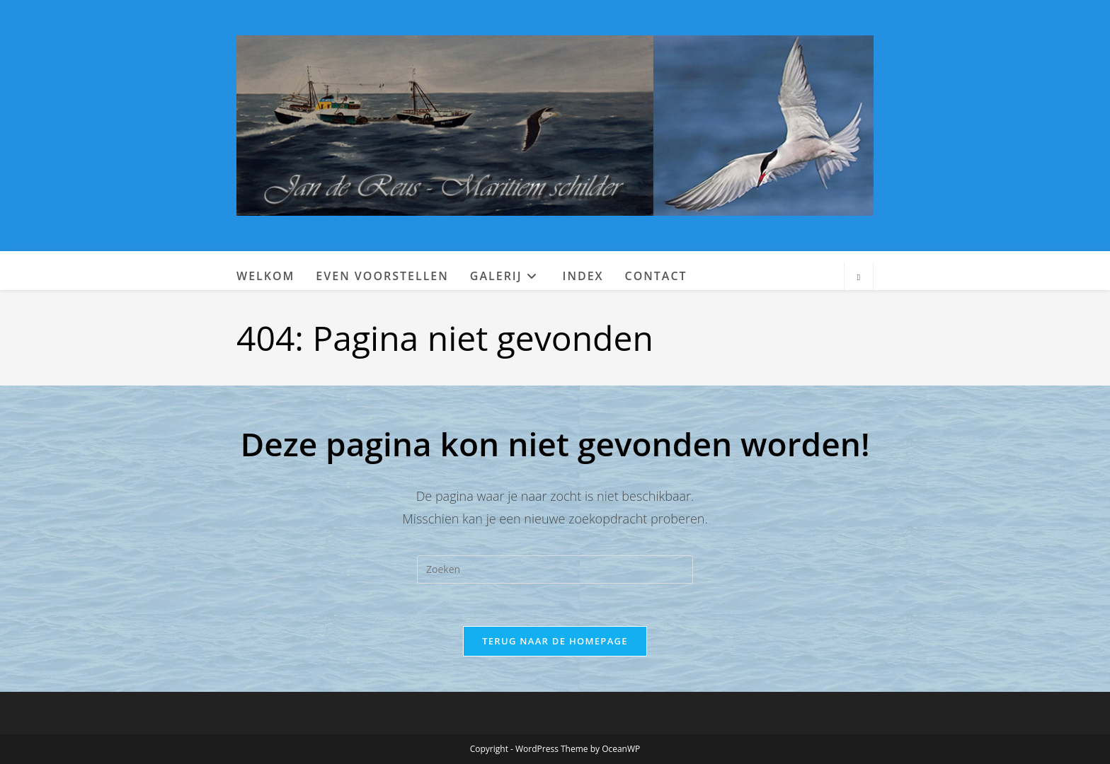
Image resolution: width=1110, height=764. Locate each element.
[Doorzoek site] (859, 277)
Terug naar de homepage (555, 641)
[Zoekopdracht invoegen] (555, 569)
